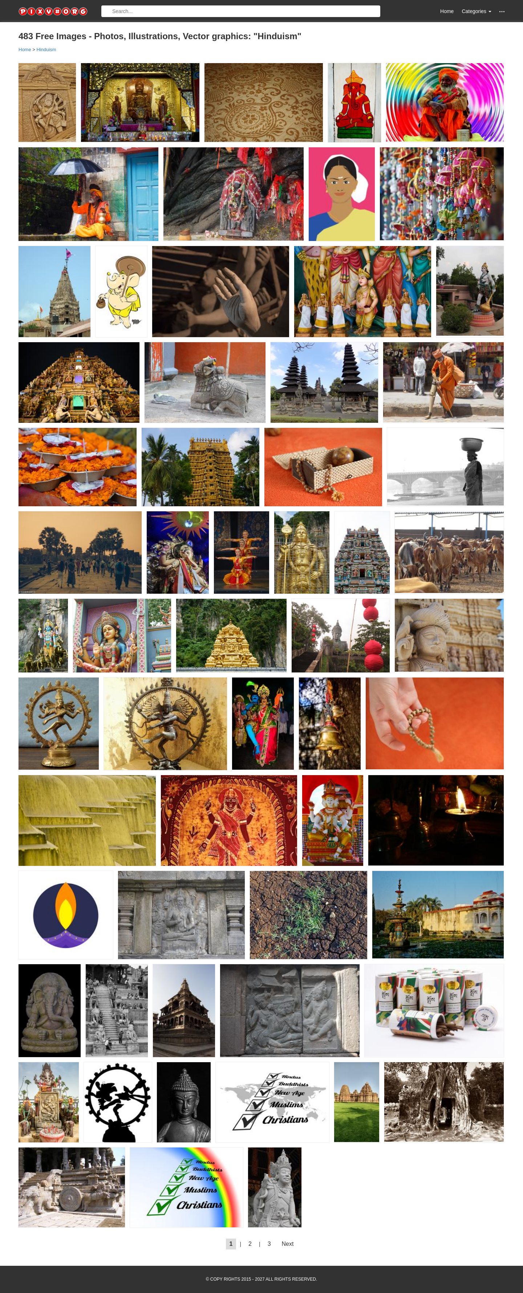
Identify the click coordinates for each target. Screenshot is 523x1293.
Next (288, 1244)
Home (447, 11)
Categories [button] (476, 11)
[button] (502, 11)
